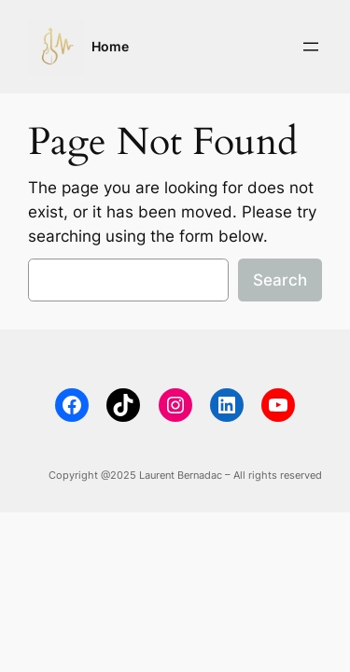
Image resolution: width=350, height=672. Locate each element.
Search (280, 280)
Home (110, 46)
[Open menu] (311, 46)
